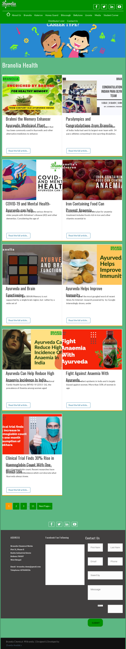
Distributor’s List (56, 21)
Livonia (88, 15)
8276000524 (25, 570)
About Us (16, 15)
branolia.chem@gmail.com (29, 566)
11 (33, 506)
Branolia (28, 15)
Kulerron (38, 15)
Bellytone (78, 15)
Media (98, 15)
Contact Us (72, 21)
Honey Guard (51, 15)
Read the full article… (18, 150)
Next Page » (44, 506)
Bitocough (66, 15)
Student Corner (111, 15)
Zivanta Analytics (14, 645)
